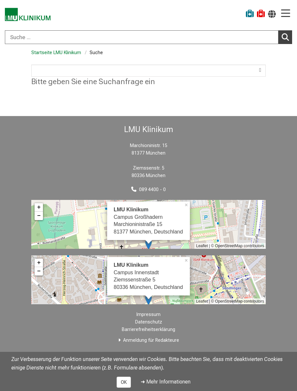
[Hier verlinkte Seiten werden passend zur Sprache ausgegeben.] (272, 14)
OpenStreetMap (229, 246)
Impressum (148, 314)
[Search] (148, 71)
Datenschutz (148, 322)
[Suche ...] (141, 37)
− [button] (39, 216)
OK (124, 382)
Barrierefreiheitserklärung (148, 329)
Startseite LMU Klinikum (56, 52)
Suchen (287, 37)
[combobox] (148, 37)
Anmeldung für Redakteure (151, 340)
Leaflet (202, 246)
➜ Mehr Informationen (166, 382)
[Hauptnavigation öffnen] (285, 14)
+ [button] (39, 207)
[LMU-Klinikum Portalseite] (27, 15)
